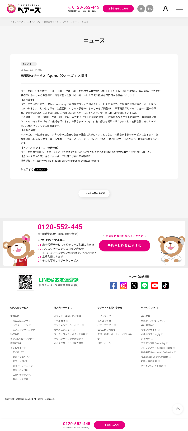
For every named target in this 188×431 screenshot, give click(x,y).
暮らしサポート (18, 347)
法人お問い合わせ (106, 329)
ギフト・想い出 (20, 361)
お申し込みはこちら (118, 8)
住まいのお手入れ (22, 374)
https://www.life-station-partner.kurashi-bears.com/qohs (66, 160)
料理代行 (14, 334)
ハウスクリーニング (20, 325)
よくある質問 (104, 320)
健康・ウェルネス (22, 356)
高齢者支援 (16, 343)
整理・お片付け (20, 370)
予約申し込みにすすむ (124, 245)
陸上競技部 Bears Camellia (154, 356)
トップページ (16, 21)
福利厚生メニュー (63, 329)
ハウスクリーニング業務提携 (68, 338)
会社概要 (145, 316)
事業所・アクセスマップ (153, 320)
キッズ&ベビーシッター (22, 338)
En (141, 8)
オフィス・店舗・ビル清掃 (67, 316)
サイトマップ (104, 316)
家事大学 (145, 338)
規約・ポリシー (105, 343)
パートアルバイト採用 (152, 365)
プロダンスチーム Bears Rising (156, 347)
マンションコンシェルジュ (67, 325)
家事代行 (14, 316)
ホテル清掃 (59, 320)
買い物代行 (18, 352)
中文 (149, 8)
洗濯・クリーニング (23, 365)
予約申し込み (111, 425)
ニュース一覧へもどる (94, 193)
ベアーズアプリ (105, 325)
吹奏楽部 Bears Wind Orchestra (157, 352)
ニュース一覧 (33, 21)
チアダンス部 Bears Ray (153, 343)
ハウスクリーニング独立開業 (68, 343)
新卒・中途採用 (149, 361)
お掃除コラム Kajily (150, 334)
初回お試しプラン (22, 320)
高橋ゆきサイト (149, 329)
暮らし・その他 (20, 379)
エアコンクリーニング (24, 329)
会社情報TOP (147, 325)
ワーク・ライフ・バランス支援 (69, 334)
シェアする (27, 169)
